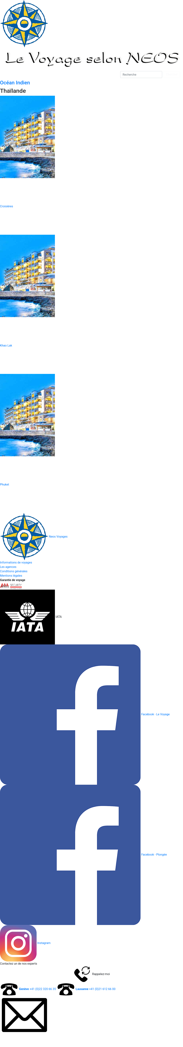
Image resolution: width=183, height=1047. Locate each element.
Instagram (44, 943)
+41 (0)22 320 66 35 (37, 989)
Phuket (4, 484)
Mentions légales (11, 575)
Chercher (172, 74)
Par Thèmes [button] (66, 74)
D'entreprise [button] (45, 74)
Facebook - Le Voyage (155, 714)
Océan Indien (15, 83)
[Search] (141, 74)
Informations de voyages (16, 562)
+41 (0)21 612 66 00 (95, 989)
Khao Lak (6, 345)
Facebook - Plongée (154, 854)
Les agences (8, 567)
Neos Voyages (34, 536)
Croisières (6, 206)
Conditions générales (13, 571)
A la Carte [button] (26, 74)
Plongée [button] (9, 74)
